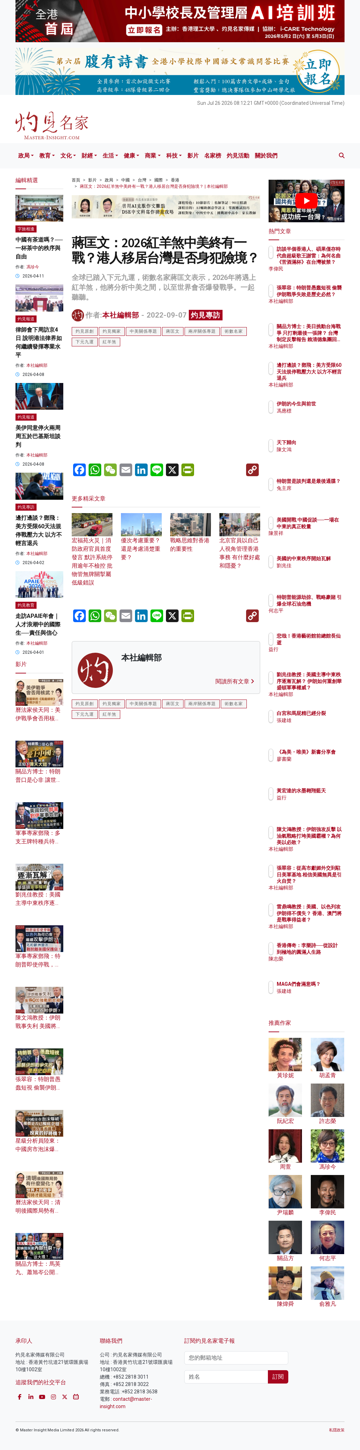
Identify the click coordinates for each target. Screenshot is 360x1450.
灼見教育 (26, 605)
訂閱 (278, 1376)
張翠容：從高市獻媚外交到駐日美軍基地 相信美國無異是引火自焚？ (324, 880)
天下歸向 (317, 442)
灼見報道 (26, 319)
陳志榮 (314, 965)
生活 (108, 155)
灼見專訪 (205, 315)
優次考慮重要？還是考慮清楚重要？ (141, 540)
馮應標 (314, 417)
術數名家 (234, 331)
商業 (150, 155)
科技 (172, 155)
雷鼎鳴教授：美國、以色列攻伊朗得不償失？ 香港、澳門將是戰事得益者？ (324, 919)
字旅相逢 (26, 228)
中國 (125, 180)
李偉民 (314, 269)
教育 (45, 155)
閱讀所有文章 (235, 681)
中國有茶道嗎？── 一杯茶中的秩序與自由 (39, 248)
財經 (87, 155)
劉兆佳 (314, 572)
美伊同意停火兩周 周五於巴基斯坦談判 (37, 436)
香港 (175, 180)
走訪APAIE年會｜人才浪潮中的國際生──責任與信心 (37, 624)
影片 (193, 155)
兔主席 (314, 494)
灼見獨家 (112, 331)
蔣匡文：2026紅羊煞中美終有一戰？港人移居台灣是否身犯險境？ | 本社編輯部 (154, 186)
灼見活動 (238, 155)
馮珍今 (32, 266)
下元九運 (85, 341)
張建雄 (314, 726)
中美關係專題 (143, 331)
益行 (312, 649)
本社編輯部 (120, 315)
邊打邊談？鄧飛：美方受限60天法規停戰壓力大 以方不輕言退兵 (322, 378)
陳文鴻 (314, 449)
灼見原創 (85, 331)
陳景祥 (314, 539)
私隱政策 (337, 1430)
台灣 (142, 180)
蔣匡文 (173, 331)
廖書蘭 (314, 765)
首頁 (76, 180)
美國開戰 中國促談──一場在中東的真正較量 (324, 526)
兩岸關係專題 (202, 331)
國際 (158, 180)
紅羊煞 (109, 341)
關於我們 (266, 155)
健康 (129, 155)
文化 (66, 155)
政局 (24, 155)
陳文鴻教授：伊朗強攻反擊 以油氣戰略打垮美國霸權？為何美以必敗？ (324, 842)
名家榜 (212, 155)
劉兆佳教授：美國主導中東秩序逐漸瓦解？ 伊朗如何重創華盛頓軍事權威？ (324, 687)
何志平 (314, 617)
